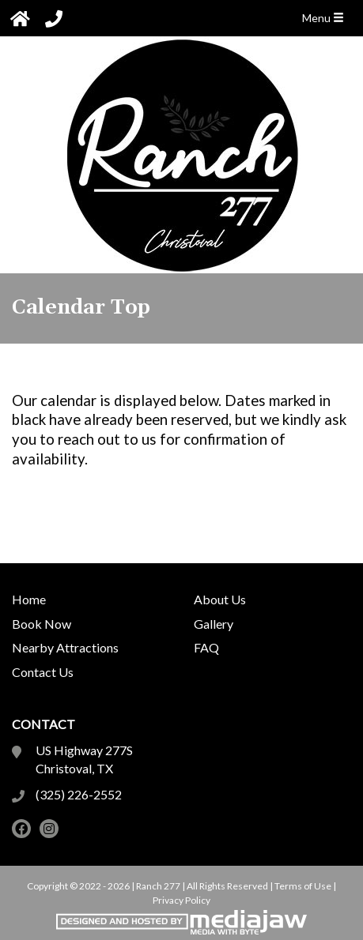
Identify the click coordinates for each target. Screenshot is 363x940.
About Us (220, 599)
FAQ (206, 647)
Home (29, 599)
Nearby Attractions (65, 647)
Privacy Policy (181, 900)
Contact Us (43, 671)
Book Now (41, 623)
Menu (323, 17)
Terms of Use (302, 886)
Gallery (213, 623)
